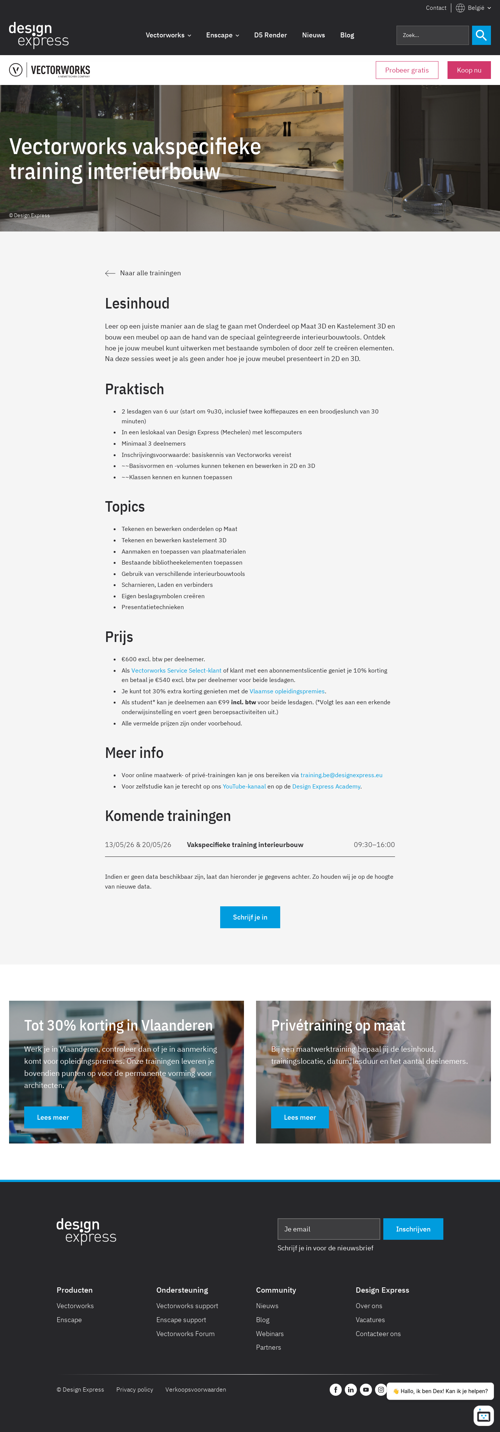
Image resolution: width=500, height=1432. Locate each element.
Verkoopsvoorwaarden (195, 1389)
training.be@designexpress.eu (342, 775)
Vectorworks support (187, 1305)
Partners (268, 1347)
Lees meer (53, 1117)
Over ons (369, 1305)
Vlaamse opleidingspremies (287, 691)
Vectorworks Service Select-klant (176, 670)
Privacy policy (134, 1389)
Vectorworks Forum (185, 1333)
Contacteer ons (378, 1333)
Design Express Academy (326, 786)
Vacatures (370, 1319)
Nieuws (267, 1305)
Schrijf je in (250, 917)
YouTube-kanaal (244, 786)
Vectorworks (75, 1305)
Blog (263, 1319)
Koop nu (469, 70)
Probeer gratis (407, 70)
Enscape (69, 1319)
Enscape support (181, 1319)
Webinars (270, 1333)
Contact (436, 7)
